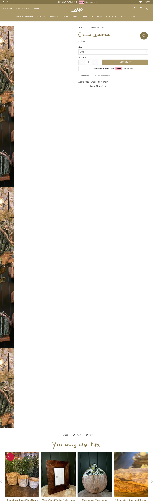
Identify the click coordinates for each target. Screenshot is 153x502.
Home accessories (24, 17)
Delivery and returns (102, 76)
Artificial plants (70, 17)
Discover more (91, 2)
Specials (133, 17)
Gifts (122, 17)
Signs (99, 17)
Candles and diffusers (48, 17)
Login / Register (144, 2)
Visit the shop (22, 8)
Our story (7, 8)
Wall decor (88, 17)
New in (36, 8)
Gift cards (111, 17)
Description (84, 76)
